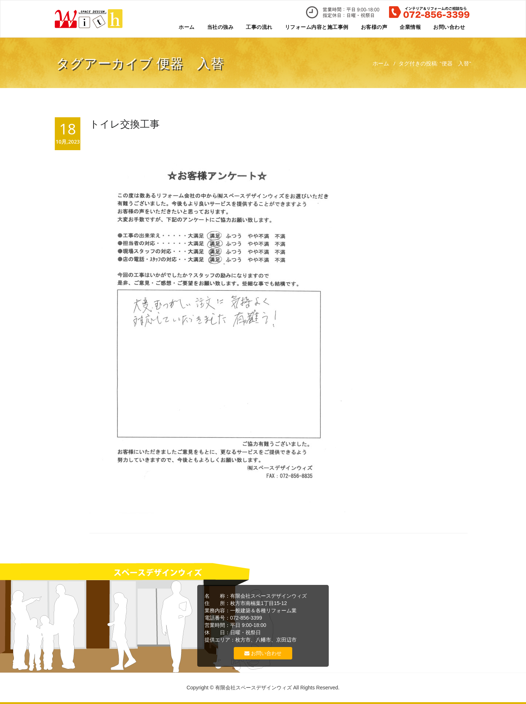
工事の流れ (259, 26)
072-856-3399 (246, 618)
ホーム (187, 26)
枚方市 (243, 640)
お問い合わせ (449, 26)
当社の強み (220, 26)
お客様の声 (374, 26)
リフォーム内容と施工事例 (316, 26)
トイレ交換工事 (124, 123)
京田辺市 (286, 640)
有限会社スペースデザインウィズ (268, 596)
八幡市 (263, 640)
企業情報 (410, 26)
